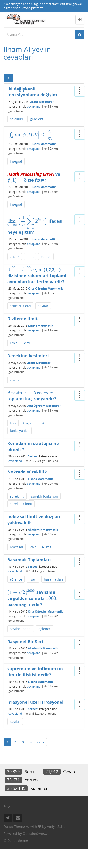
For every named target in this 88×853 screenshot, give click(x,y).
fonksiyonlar (19, 430)
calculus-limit (40, 547)
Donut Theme (14, 826)
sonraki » (37, 742)
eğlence (16, 579)
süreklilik (17, 496)
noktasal (16, 547)
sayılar (43, 306)
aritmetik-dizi (20, 306)
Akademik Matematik (43, 529)
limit (30, 256)
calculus (16, 119)
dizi (27, 343)
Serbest (33, 456)
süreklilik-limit (21, 504)
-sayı (33, 579)
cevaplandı (34, 106)
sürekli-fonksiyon (44, 496)
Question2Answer (37, 833)
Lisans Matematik (41, 102)
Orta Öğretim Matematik (45, 288)
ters (13, 423)
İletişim (8, 806)
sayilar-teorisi (20, 629)
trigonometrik (34, 423)
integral (16, 161)
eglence (44, 629)
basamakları (53, 579)
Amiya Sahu (56, 826)
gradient (36, 119)
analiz (14, 256)
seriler (46, 256)
